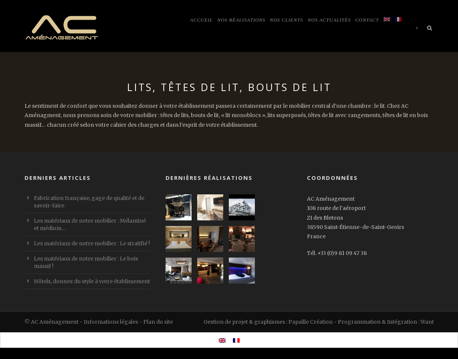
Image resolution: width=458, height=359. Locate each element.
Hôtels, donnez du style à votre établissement (92, 281)
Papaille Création (310, 321)
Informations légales (111, 321)
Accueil (201, 20)
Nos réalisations (241, 20)
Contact (367, 20)
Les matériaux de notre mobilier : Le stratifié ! (92, 243)
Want (427, 321)
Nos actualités (329, 20)
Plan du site (158, 321)
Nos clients (286, 20)
